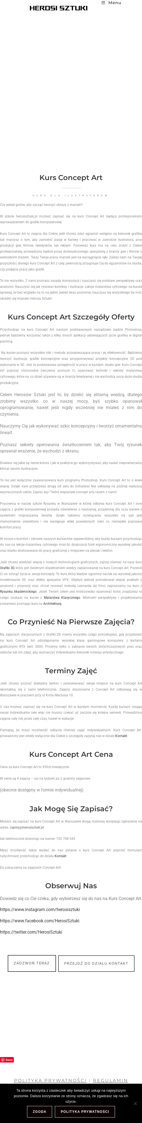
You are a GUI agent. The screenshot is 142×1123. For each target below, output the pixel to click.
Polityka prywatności (85, 1112)
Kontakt (130, 736)
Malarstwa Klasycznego (71, 598)
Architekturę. (61, 604)
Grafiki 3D (16, 568)
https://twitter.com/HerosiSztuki (40, 932)
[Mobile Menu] (111, 2)
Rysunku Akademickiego (27, 592)
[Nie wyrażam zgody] (135, 1103)
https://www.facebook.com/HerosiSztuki (48, 920)
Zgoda (39, 1112)
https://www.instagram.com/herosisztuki (49, 909)
